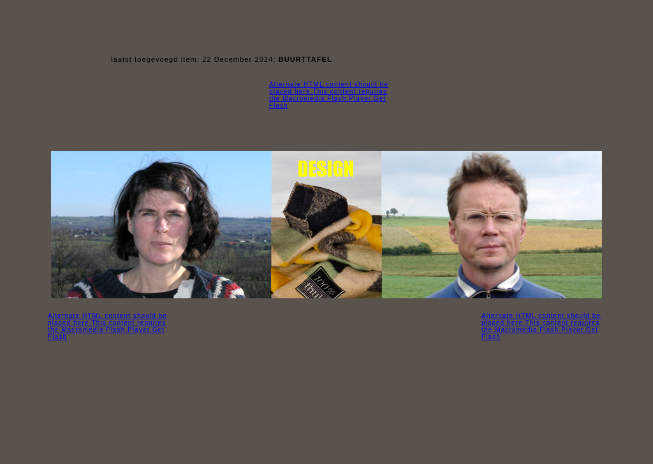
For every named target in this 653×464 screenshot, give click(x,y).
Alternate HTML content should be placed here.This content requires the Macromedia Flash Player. (107, 322)
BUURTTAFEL (305, 59)
